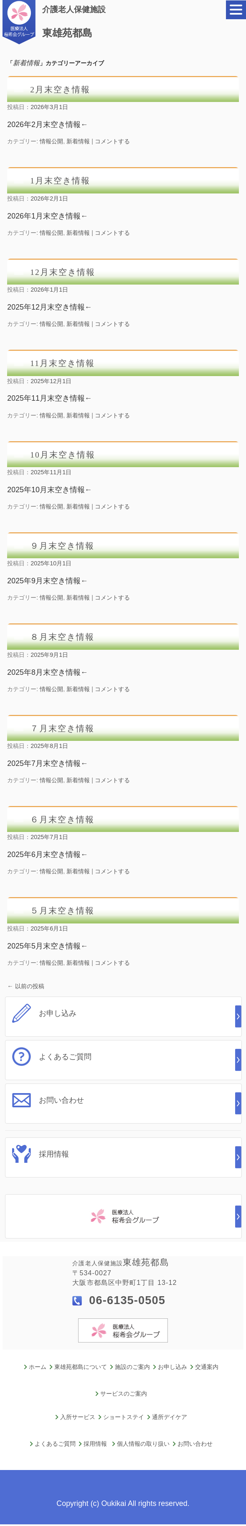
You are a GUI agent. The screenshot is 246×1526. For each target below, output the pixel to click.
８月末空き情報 (62, 637)
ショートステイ (123, 1417)
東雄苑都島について (80, 1367)
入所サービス (77, 1417)
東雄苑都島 (75, 20)
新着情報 (78, 141)
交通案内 (206, 1367)
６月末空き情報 (62, 819)
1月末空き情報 (60, 180)
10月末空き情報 (62, 454)
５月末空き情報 (62, 910)
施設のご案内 (132, 1367)
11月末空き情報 (62, 363)
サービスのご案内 (123, 1394)
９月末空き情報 (62, 546)
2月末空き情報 (60, 89)
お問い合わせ (195, 1444)
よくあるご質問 (55, 1444)
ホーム (37, 1367)
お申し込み (172, 1367)
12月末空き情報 (62, 272)
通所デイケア (169, 1417)
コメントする (112, 141)
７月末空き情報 (62, 728)
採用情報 (95, 1444)
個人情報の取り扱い (143, 1444)
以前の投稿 (25, 986)
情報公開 (51, 141)
